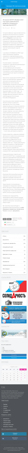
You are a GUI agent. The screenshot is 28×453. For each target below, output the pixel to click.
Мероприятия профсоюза (14, 250)
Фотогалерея (14, 269)
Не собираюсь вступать (9, 351)
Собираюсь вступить (8, 350)
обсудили (9, 38)
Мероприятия (6, 422)
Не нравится (10, 224)
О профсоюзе (6, 410)
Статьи (14, 236)
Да (3, 347)
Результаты (14, 357)
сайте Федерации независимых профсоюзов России (13, 209)
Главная (5, 404)
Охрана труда (14, 258)
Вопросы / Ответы (14, 272)
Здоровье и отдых (14, 254)
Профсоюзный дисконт (14, 265)
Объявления (14, 261)
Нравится (9, 222)
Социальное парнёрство (14, 243)
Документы (16, 210)
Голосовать (14, 355)
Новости (5, 406)
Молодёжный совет (14, 247)
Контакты (5, 412)
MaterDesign (14, 1)
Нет (4, 349)
